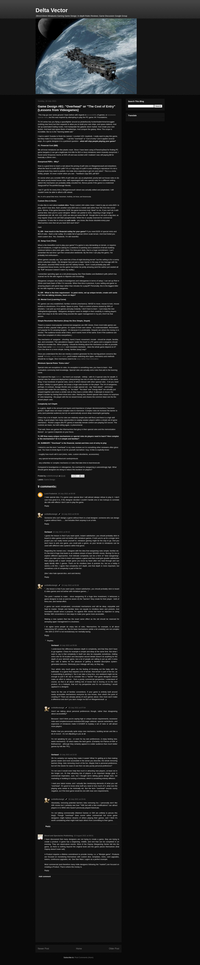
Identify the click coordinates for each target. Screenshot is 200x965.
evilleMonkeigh (50, 514)
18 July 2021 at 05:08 (66, 494)
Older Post (114, 948)
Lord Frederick (50, 494)
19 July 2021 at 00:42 (61, 532)
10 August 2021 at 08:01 (83, 836)
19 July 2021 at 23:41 (77, 799)
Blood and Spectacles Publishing (58, 836)
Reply (46, 506)
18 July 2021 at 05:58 (70, 514)
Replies (50, 641)
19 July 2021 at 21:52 (68, 755)
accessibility (92, 115)
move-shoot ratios (59, 356)
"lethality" (47, 356)
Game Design (49, 480)
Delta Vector (52, 10)
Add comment (45, 876)
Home (79, 948)
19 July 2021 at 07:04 (77, 708)
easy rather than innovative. (88, 359)
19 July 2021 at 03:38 (70, 585)
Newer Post (43, 948)
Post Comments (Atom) (84, 957)
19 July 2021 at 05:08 (68, 645)
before (58, 377)
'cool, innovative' (59, 347)
